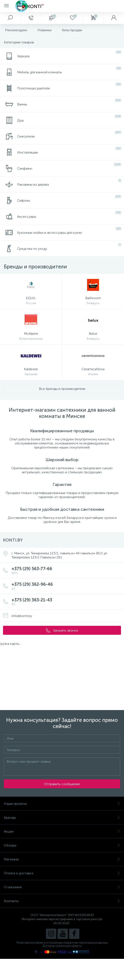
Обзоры (62, 845)
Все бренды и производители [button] (62, 389)
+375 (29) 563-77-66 (66, 570)
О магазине (62, 887)
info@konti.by (22, 616)
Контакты (62, 901)
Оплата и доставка (62, 873)
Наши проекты (62, 804)
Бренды (62, 817)
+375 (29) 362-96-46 (66, 586)
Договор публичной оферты (62, 945)
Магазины (62, 859)
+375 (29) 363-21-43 (66, 601)
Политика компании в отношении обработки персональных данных (62, 942)
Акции (62, 831)
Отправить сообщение (62, 784)
